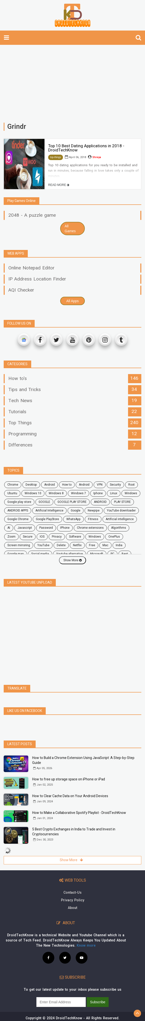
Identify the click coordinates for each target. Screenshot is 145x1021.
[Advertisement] (72, 81)
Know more (86, 934)
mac (105, 545)
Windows (131, 493)
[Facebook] (40, 339)
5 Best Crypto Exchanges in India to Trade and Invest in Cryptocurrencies (73, 821)
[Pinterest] (89, 339)
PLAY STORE (122, 502)
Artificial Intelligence (49, 510)
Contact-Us (72, 881)
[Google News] (24, 339)
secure (27, 536)
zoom (11, 536)
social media (40, 554)
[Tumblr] (121, 339)
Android (84, 484)
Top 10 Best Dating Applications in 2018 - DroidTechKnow (86, 148)
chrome (12, 484)
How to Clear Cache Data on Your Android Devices (70, 785)
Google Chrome (18, 519)
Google (75, 510)
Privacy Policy (72, 889)
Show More (72, 560)
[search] (138, 38)
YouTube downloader (121, 510)
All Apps (72, 301)
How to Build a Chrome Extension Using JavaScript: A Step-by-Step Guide (83, 749)
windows (94, 536)
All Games (70, 228)
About (72, 897)
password (46, 528)
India (119, 545)
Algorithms (118, 528)
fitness (93, 519)
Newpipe (94, 510)
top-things (55, 157)
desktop (31, 484)
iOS (42, 536)
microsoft (96, 554)
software (75, 536)
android (49, 484)
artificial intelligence (120, 519)
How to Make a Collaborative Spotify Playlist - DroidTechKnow (79, 802)
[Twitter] (56, 339)
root (131, 484)
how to (67, 484)
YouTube (43, 545)
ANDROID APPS (17, 510)
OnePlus (114, 536)
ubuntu (12, 493)
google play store (19, 502)
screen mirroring (18, 545)
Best (125, 554)
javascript (24, 528)
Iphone (98, 493)
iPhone (65, 528)
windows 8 (56, 493)
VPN (99, 484)
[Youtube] (72, 339)
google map (15, 554)
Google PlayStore (47, 519)
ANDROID (100, 502)
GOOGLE (44, 502)
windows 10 (33, 493)
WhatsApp (73, 519)
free (92, 545)
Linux (113, 493)
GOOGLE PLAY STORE (72, 502)
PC (112, 554)
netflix (77, 545)
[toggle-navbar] (6, 38)
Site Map (95, 1017)
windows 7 (78, 493)
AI (8, 528)
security (115, 484)
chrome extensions (90, 528)
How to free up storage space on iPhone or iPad (68, 768)
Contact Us (51, 1017)
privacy (57, 536)
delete (61, 545)
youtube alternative (69, 554)
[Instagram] (105, 339)
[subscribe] (61, 991)
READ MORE (58, 185)
